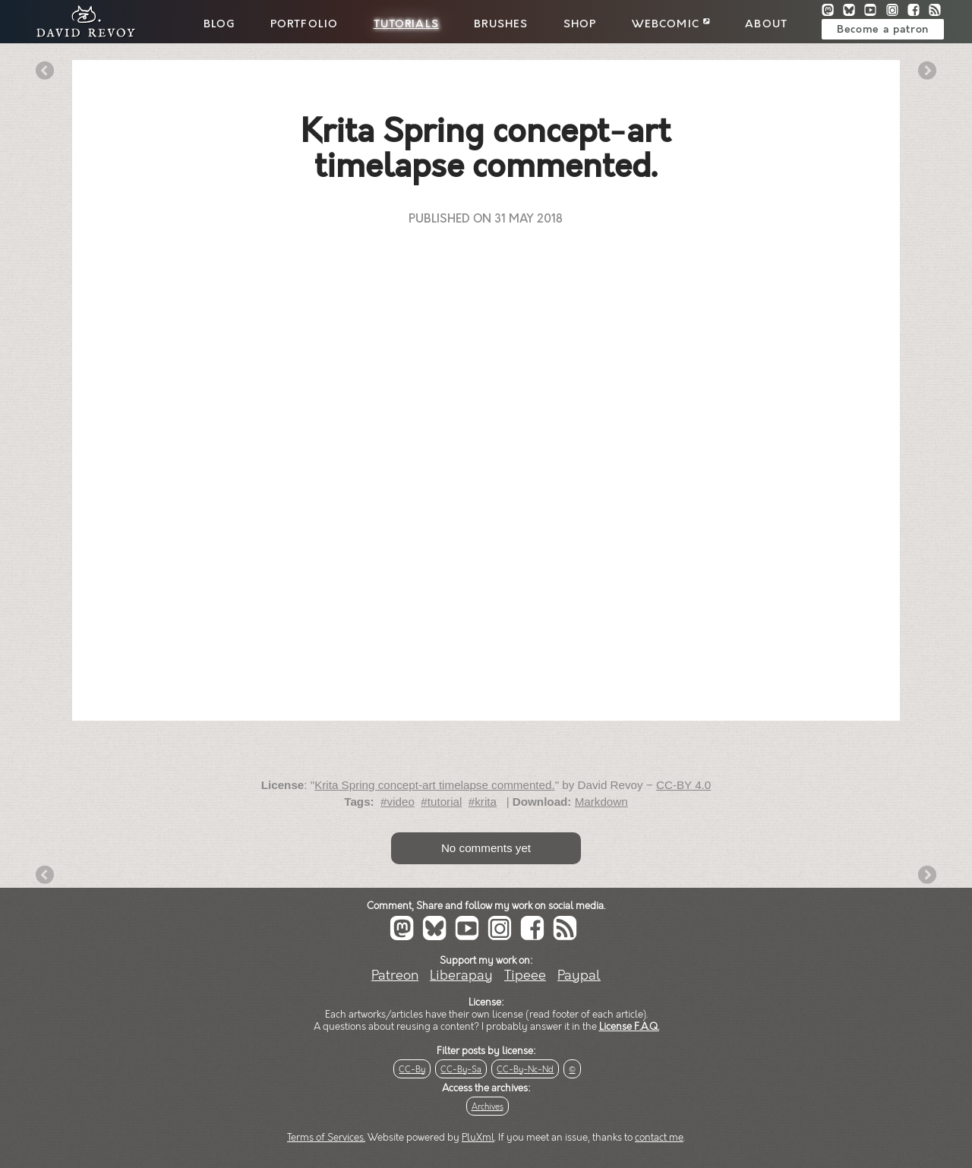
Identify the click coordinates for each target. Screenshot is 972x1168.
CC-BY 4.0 (683, 784)
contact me (659, 1138)
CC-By (412, 1070)
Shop (580, 24)
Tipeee (525, 975)
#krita (483, 801)
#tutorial (441, 801)
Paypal (579, 975)
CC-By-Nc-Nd (525, 1070)
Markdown (601, 801)
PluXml (478, 1138)
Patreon (394, 975)
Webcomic (671, 24)
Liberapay (461, 975)
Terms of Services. (326, 1138)
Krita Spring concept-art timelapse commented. (434, 784)
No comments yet (486, 847)
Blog (219, 24)
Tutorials (406, 24)
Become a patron (883, 30)
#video (397, 801)
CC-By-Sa (460, 1070)
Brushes (501, 24)
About (766, 24)
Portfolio (304, 24)
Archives (487, 1107)
